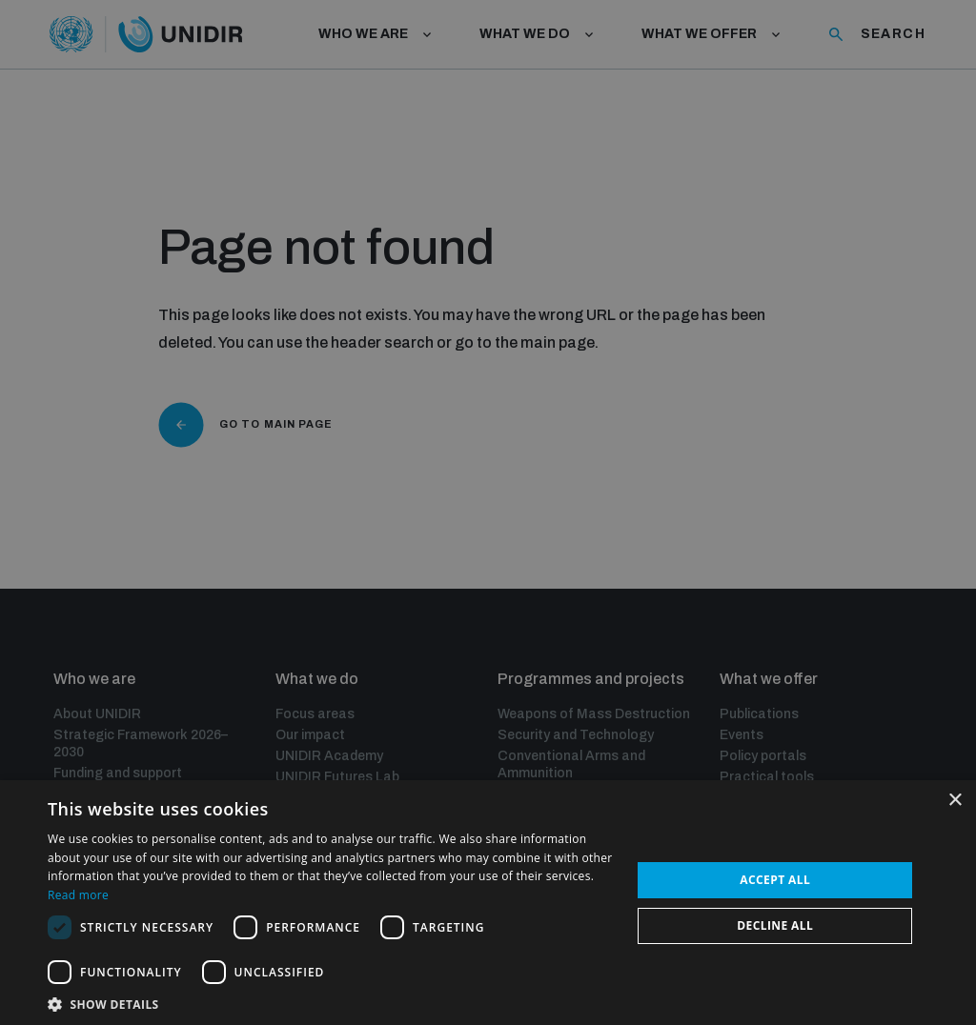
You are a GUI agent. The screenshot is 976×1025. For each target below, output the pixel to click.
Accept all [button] (775, 880)
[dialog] (488, 512)
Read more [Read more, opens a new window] (78, 895)
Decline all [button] (775, 925)
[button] (331, 1003)
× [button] (954, 801)
